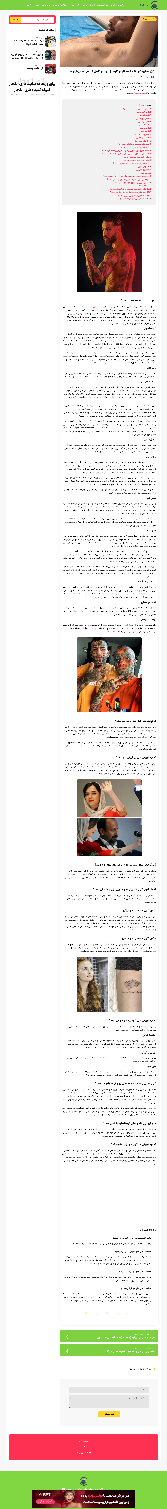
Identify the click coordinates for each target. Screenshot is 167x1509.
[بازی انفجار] (154, 5)
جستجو (15, 19)
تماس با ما (83, 1441)
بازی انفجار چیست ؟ (34, 68)
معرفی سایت (102, 5)
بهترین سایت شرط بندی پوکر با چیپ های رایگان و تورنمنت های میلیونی (27, 56)
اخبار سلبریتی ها (149, 19)
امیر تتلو (151, 531)
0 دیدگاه (133, 77)
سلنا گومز (151, 368)
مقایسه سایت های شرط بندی (54, 5)
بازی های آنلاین (33, 5)
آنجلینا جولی (149, 329)
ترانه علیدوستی (148, 620)
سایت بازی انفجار (117, 5)
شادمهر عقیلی (148, 602)
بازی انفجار (143, 5)
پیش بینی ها (75, 5)
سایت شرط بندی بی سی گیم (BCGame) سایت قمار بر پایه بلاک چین (126, 1337)
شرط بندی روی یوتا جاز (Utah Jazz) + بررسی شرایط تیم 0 (26, 42)
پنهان (142, 105)
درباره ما (83, 1447)
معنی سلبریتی (140, 93)
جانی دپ (151, 498)
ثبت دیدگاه (109, 1414)
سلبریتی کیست (93, 307)
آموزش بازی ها (89, 5)
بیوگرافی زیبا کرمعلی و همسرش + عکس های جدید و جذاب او (129, 1351)
